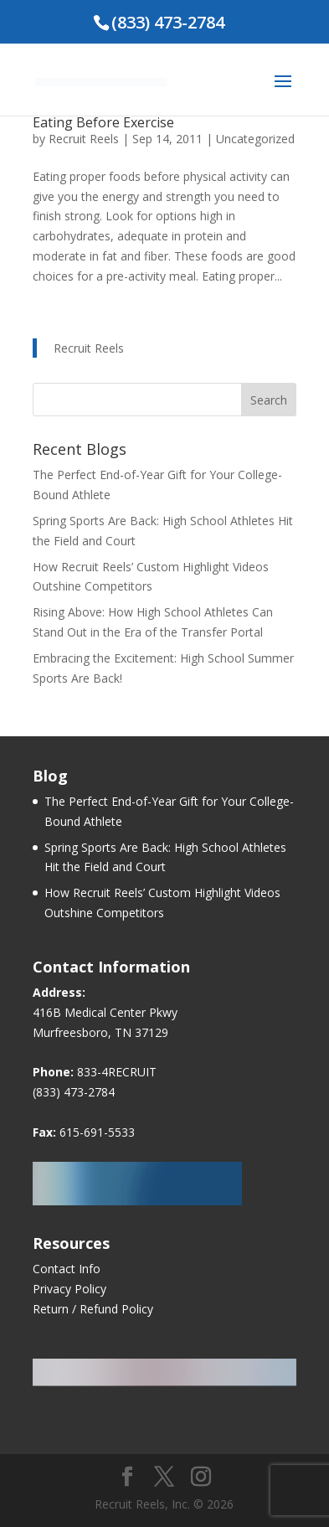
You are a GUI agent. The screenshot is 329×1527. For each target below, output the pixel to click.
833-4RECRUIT (117, 1072)
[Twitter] (164, 1477)
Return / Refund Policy (93, 1309)
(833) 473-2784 (74, 1092)
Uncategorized (255, 139)
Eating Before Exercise (103, 122)
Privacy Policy (69, 1289)
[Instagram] (201, 1477)
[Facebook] (127, 1477)
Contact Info (66, 1269)
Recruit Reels (84, 139)
